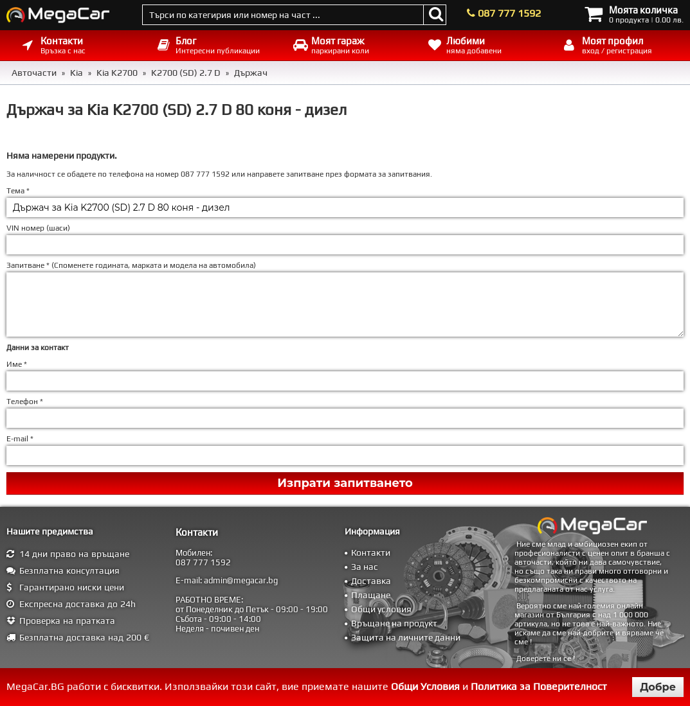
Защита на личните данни (405, 637)
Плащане (370, 595)
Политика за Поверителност (539, 686)
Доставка (371, 581)
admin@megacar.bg (241, 580)
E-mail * (19, 438)
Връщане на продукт (394, 623)
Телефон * (24, 401)
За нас (364, 566)
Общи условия (381, 609)
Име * (16, 364)
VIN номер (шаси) (38, 228)
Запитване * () (131, 265)
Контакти (370, 552)
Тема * (18, 190)
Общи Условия (425, 686)
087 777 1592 (509, 13)
